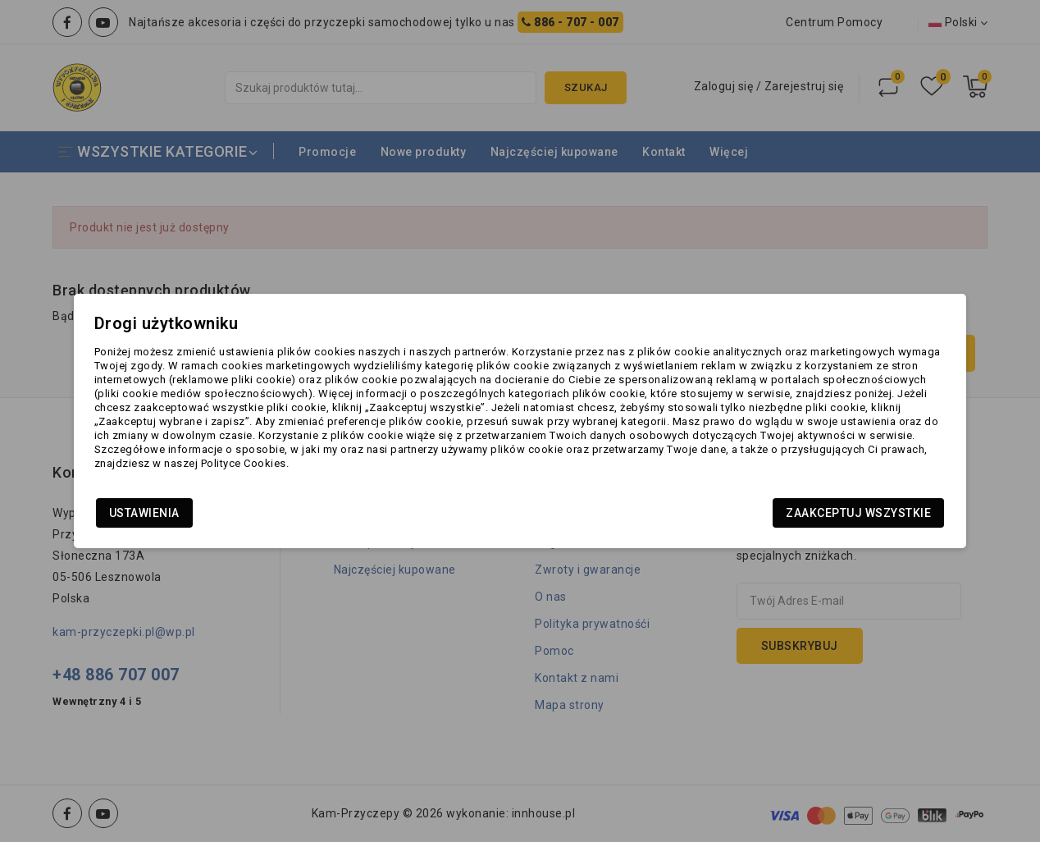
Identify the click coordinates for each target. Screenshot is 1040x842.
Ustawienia (190, 517)
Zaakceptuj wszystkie (812, 517)
